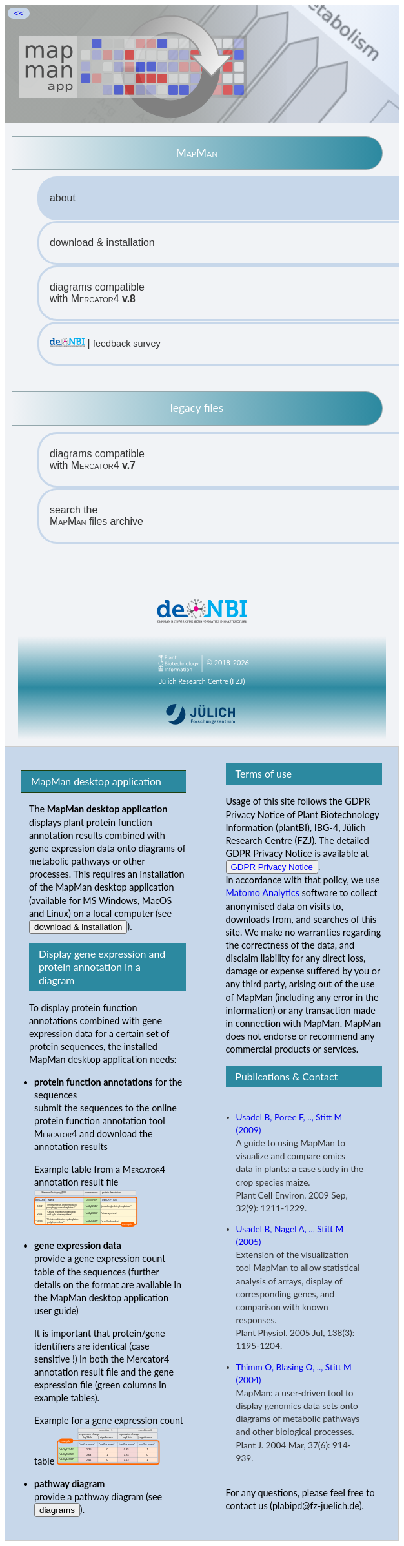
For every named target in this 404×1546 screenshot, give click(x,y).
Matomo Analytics (262, 892)
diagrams (57, 1510)
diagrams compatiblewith (97, 293)
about (63, 197)
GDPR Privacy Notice (272, 867)
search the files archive (96, 515)
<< (19, 13)
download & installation (102, 242)
